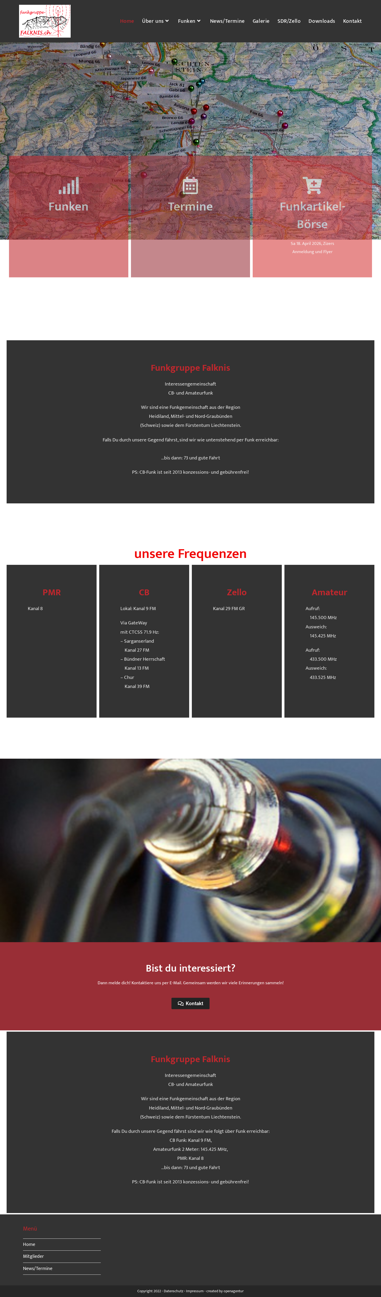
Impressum (195, 1291)
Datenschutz (173, 1291)
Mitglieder (33, 1256)
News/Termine (37, 1269)
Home (29, 1245)
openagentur (234, 1291)
